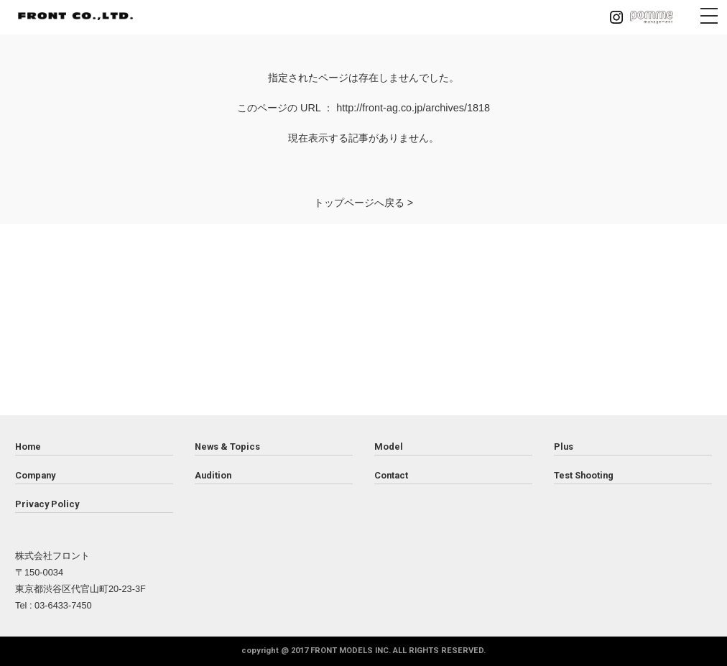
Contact (391, 475)
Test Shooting (583, 475)
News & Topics (227, 446)
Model (388, 446)
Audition (213, 475)
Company (35, 475)
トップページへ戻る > (363, 202)
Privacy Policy (47, 504)
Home (28, 446)
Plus (563, 446)
